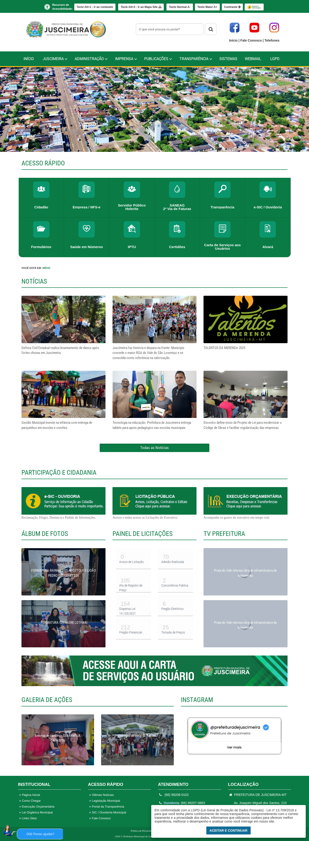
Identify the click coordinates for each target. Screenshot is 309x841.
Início (233, 40)
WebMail (253, 59)
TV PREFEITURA (224, 534)
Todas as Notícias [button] (154, 447)
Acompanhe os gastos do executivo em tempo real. (246, 503)
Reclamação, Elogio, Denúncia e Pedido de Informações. (63, 503)
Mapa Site (141, 7)
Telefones (271, 40)
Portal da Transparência (106, 806)
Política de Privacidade (142, 830)
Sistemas (228, 59)
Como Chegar (30, 801)
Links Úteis (28, 818)
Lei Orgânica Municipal (36, 812)
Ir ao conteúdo (95, 7)
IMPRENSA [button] (126, 59)
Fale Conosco (251, 40)
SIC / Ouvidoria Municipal (107, 812)
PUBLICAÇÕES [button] (158, 59)
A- (179, 7)
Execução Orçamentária (36, 806)
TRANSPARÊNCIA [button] (195, 59)
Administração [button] (91, 59)
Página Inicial (29, 795)
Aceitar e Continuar (228, 830)
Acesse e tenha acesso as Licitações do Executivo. (154, 503)
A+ (207, 7)
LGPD (275, 59)
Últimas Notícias (101, 795)
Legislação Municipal (104, 801)
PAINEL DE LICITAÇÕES (142, 534)
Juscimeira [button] (55, 59)
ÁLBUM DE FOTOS (44, 534)
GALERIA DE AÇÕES (46, 700)
